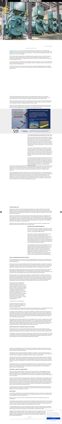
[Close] (60, 411)
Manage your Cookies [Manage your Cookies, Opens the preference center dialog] (53, 420)
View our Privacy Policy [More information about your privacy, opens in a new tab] (49, 416)
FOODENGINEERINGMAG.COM (27, 418)
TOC (4, 1)
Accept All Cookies (53, 418)
